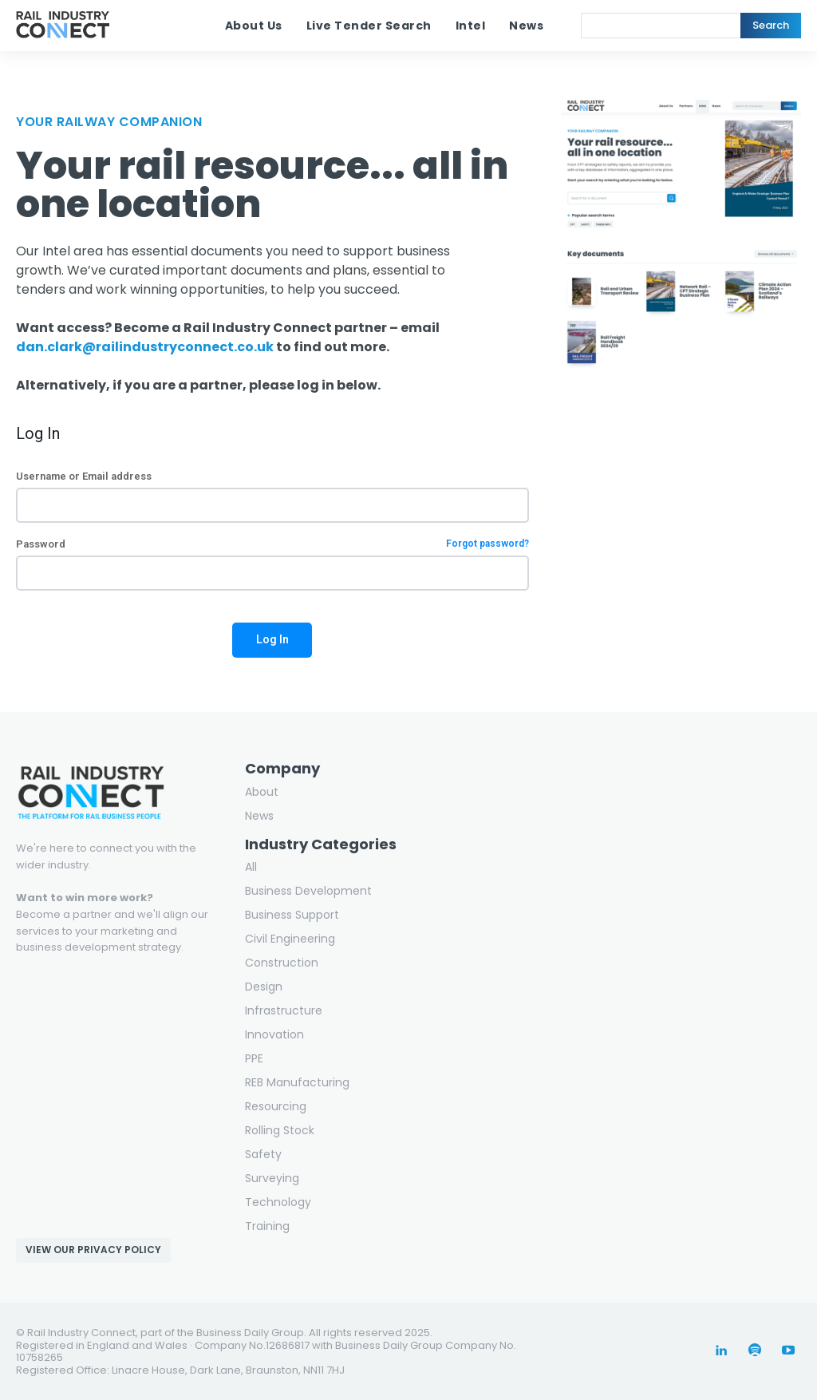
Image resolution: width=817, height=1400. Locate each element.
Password (272, 544)
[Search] (770, 25)
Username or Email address (84, 476)
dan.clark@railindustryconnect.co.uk (145, 347)
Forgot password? (487, 544)
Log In (272, 639)
